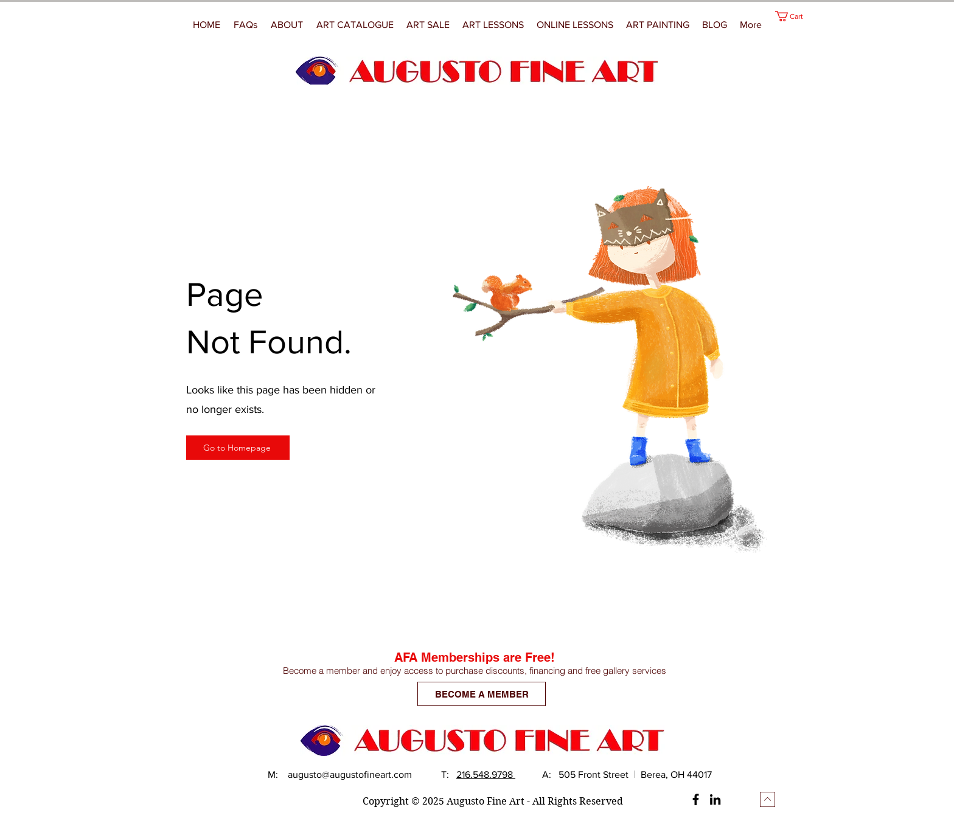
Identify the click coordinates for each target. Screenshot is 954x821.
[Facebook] (695, 799)
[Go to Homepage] (238, 447)
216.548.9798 (485, 774)
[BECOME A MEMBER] (481, 694)
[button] (658, 25)
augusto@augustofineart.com (350, 774)
